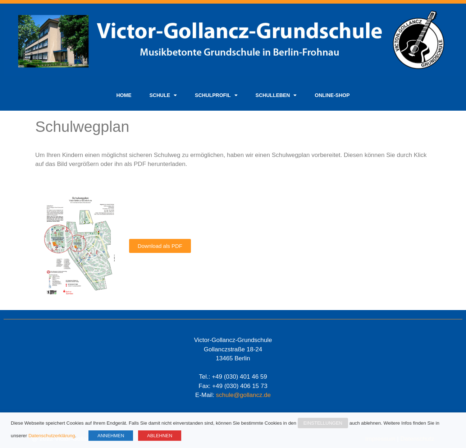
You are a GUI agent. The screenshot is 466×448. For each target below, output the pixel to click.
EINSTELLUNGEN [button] (322, 423)
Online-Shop (332, 95)
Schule (163, 95)
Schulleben (276, 95)
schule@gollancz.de (243, 395)
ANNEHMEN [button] (110, 435)
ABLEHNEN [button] (159, 435)
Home (123, 95)
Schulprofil (216, 95)
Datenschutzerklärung (51, 435)
